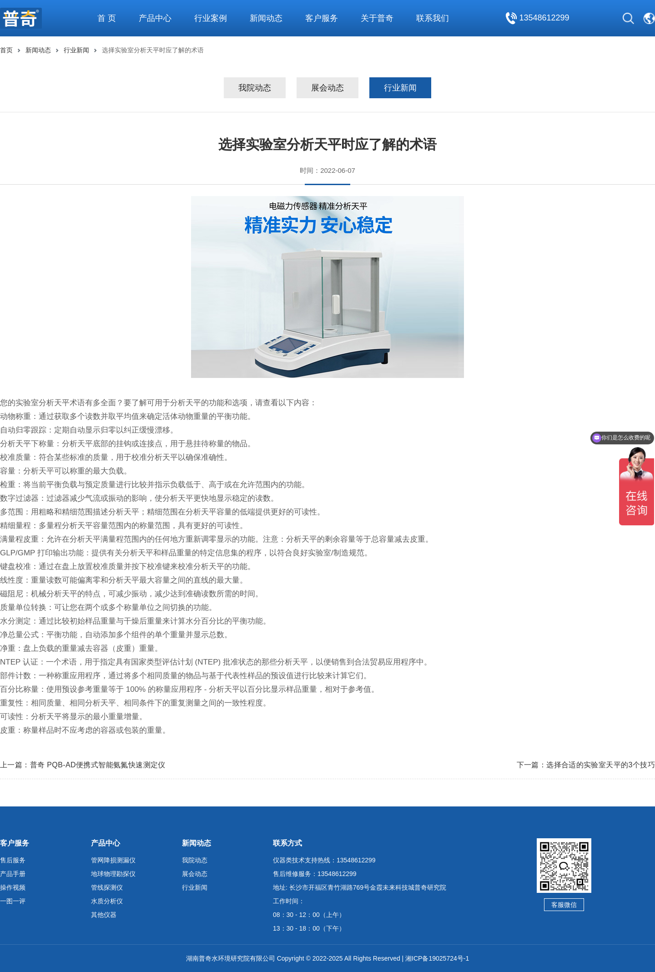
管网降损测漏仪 (113, 860)
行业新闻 (76, 50)
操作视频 (12, 887)
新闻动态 (38, 50)
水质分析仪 (107, 901)
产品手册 (12, 873)
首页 (6, 50)
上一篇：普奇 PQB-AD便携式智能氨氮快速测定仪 (83, 765)
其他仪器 (103, 914)
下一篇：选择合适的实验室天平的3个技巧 (586, 765)
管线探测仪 (107, 887)
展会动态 (327, 87)
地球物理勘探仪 (113, 873)
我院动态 (254, 87)
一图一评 (12, 901)
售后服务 (12, 860)
